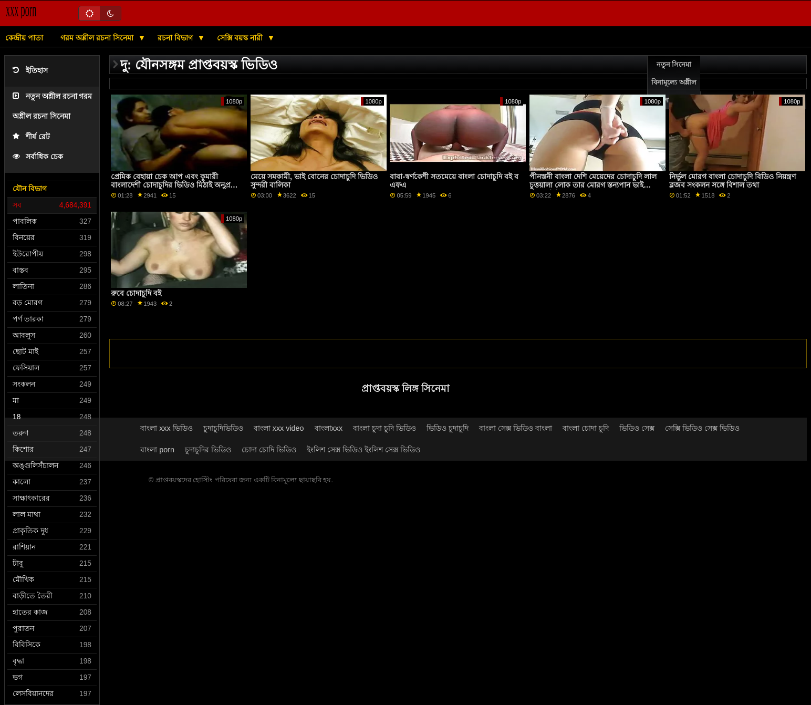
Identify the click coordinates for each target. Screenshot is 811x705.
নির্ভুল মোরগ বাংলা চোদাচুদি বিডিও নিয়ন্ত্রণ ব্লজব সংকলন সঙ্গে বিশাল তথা (732, 181)
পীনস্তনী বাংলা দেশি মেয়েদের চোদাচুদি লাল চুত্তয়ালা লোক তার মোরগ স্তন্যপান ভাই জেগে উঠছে (593, 185)
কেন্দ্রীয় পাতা (24, 38)
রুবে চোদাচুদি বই (136, 293)
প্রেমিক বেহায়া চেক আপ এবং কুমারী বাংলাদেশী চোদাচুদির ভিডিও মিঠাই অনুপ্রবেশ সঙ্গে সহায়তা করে (176, 185)
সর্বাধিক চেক (38, 157)
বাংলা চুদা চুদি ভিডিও (384, 428)
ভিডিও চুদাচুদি (448, 428)
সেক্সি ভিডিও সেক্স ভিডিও (702, 428)
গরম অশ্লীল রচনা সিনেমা (98, 38)
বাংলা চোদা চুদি (586, 428)
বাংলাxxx (329, 428)
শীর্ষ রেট (31, 137)
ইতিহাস (30, 71)
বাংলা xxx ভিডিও (166, 428)
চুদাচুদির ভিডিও (208, 449)
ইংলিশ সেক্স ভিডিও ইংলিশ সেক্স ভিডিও (363, 449)
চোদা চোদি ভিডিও (269, 449)
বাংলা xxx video (279, 428)
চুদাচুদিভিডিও (223, 428)
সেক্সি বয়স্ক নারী (241, 38)
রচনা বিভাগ (176, 38)
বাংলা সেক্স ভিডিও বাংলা (515, 428)
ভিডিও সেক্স (636, 428)
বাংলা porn (157, 449)
